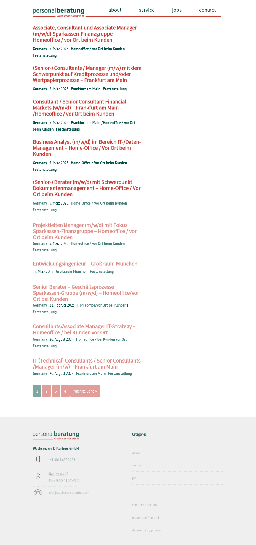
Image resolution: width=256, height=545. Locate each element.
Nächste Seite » (85, 391)
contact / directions (145, 509)
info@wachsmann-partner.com (68, 496)
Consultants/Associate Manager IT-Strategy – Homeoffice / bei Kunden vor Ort (84, 333)
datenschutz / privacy (146, 535)
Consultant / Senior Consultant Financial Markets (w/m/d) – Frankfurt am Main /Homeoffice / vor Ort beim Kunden (79, 108)
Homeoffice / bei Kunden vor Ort (101, 339)
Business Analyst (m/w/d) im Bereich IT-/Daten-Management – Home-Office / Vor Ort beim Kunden (87, 148)
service (146, 9)
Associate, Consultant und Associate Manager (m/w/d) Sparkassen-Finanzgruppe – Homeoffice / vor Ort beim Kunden (85, 34)
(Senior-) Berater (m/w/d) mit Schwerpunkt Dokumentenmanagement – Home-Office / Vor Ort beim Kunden (86, 188)
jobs (177, 9)
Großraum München (71, 271)
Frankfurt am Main (85, 89)
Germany (40, 48)
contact (207, 9)
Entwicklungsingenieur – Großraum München (85, 265)
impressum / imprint (145, 522)
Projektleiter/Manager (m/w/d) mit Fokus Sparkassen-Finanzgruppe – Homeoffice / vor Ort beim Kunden (85, 237)
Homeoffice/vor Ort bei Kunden (101, 305)
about (114, 9)
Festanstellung (45, 55)
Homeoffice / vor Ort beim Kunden (98, 48)
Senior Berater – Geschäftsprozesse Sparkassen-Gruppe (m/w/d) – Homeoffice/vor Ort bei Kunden (86, 299)
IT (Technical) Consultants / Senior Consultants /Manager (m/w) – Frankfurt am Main (86, 367)
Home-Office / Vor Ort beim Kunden (99, 162)
